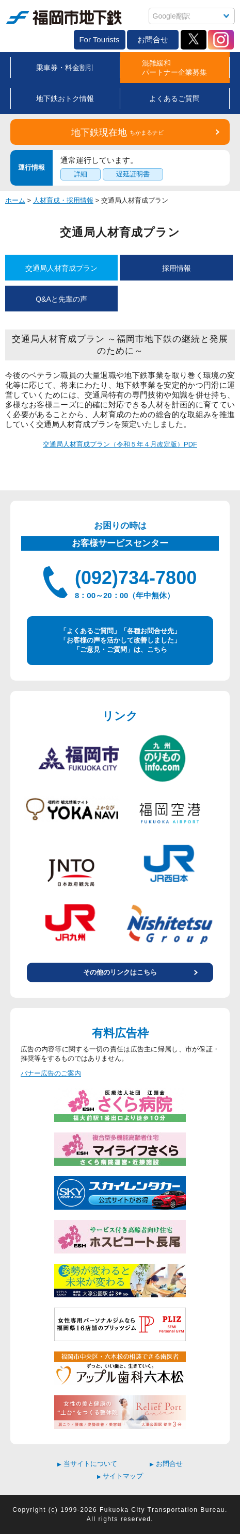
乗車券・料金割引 (65, 67)
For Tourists (99, 39)
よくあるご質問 (174, 98)
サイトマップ (120, 1476)
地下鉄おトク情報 (65, 98)
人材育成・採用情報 (63, 200)
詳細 (80, 174)
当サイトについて (87, 1463)
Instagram (221, 40)
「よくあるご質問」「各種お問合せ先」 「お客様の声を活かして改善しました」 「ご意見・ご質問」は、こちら (120, 640)
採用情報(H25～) (176, 272)
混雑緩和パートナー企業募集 (174, 67)
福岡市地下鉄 (64, 17)
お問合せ (152, 39)
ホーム (15, 200)
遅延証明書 (133, 174)
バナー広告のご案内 (51, 1073)
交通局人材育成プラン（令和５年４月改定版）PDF (120, 444)
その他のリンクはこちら (120, 972)
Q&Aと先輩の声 (61, 299)
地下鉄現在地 (117, 132)
